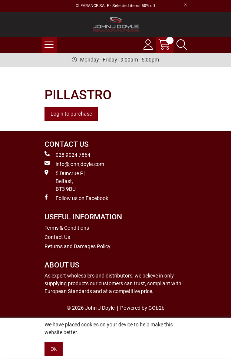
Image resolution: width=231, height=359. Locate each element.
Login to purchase (71, 114)
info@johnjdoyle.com (74, 163)
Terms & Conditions (66, 228)
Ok (53, 349)
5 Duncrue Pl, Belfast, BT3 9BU (65, 181)
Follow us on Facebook (76, 198)
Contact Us (57, 237)
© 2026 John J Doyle (91, 308)
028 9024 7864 (67, 154)
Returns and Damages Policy (77, 246)
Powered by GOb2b (142, 308)
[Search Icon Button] (182, 45)
